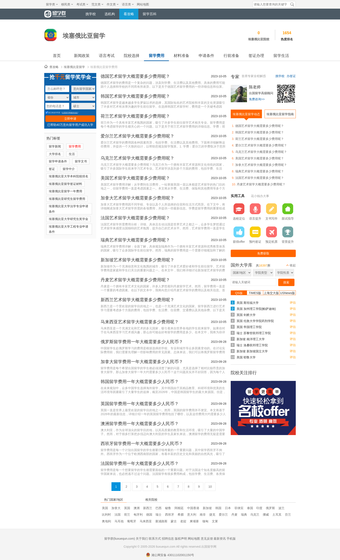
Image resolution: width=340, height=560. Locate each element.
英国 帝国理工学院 (249, 327)
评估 (293, 302)
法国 (117, 514)
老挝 (183, 521)
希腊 (181, 514)
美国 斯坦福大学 (248, 302)
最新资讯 (220, 538)
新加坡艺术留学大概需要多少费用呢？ (137, 259)
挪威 (266, 514)
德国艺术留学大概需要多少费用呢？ (135, 76)
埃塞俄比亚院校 (258, 39)
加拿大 (116, 508)
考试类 (82, 4)
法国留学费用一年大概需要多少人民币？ (140, 463)
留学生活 (281, 55)
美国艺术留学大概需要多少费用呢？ (135, 178)
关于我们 (142, 538)
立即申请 (70, 118)
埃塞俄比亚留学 (74, 67)
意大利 (191, 514)
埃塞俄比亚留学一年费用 (65, 191)
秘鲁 (168, 508)
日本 (228, 508)
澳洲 (137, 508)
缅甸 (205, 521)
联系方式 (155, 538)
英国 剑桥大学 (246, 315)
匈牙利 (138, 514)
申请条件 (206, 55)
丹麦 (234, 514)
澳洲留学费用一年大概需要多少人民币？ (140, 423)
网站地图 (143, 4)
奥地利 (106, 521)
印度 (259, 508)
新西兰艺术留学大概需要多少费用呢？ (137, 299)
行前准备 (231, 55)
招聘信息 (168, 538)
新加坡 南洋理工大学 (251, 339)
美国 (105, 508)
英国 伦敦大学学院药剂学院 (255, 321)
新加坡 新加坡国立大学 (252, 351)
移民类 (67, 4)
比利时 (106, 514)
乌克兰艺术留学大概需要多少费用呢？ (137, 158)
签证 (52, 169)
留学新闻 (55, 146)
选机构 (110, 14)
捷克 (212, 514)
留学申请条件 (58, 161)
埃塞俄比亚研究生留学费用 (67, 199)
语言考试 (106, 55)
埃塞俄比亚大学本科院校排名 (68, 176)
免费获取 (263, 253)
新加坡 (207, 508)
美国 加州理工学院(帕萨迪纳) (256, 309)
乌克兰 (254, 514)
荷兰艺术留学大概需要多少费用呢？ (135, 116)
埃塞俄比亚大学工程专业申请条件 (68, 229)
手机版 (231, 538)
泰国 (250, 508)
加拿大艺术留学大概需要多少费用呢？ (137, 198)
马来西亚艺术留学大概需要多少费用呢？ (140, 321)
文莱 (215, 521)
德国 (149, 514)
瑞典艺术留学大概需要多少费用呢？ (135, 240)
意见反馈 (207, 538)
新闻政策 (82, 55)
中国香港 (193, 508)
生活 (72, 154)
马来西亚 (146, 521)
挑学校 (90, 14)
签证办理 (256, 55)
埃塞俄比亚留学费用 (104, 67)
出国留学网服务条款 (70, 113)
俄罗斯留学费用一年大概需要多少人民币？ (142, 341)
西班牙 (169, 514)
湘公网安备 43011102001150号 (170, 555)
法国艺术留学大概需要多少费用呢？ (135, 217)
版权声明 (181, 538)
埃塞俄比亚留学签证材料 (65, 184)
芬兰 (288, 514)
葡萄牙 (131, 521)
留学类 (52, 4)
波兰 (281, 508)
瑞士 (158, 514)
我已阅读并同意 (52, 113)
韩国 (218, 508)
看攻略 (129, 14)
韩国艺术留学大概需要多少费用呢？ (135, 96)
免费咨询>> (257, 99)
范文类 (97, 4)
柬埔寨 (194, 521)
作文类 (112, 4)
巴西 (158, 508)
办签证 (291, 76)
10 (210, 486)
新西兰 (147, 508)
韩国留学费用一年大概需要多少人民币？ (140, 381)
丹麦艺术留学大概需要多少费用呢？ (135, 279)
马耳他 (119, 521)
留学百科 (150, 14)
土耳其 (276, 514)
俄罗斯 (270, 508)
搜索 (286, 282)
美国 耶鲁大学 (246, 357)
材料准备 (181, 55)
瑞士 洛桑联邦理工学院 (252, 345)
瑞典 (244, 514)
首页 (57, 55)
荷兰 (127, 514)
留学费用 (156, 55)
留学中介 (69, 169)
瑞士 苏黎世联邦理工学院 (254, 333)
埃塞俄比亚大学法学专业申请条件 (68, 208)
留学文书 (81, 161)
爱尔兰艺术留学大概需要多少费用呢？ (137, 136)
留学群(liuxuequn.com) (119, 538)
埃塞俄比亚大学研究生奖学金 (68, 219)
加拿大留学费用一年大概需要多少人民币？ (142, 361)
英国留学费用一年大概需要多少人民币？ (140, 403)
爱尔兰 (223, 514)
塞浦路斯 (161, 521)
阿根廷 (179, 508)
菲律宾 (239, 508)
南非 (203, 514)
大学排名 (55, 154)
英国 (127, 508)
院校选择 (131, 55)
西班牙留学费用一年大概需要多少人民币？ (142, 443)
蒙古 (174, 521)
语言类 (128, 4)
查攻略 (54, 67)
